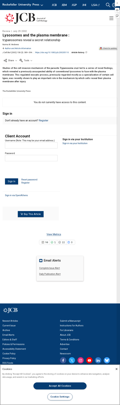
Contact (64, 349)
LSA (94, 5)
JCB (54, 5)
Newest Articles (10, 320)
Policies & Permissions (13, 344)
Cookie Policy (8, 353)
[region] (60, 384)
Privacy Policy (9, 358)
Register (43, 120)
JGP (74, 5)
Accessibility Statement (14, 349)
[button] (108, 5)
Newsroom (65, 353)
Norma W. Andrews (10, 44)
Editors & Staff (9, 339)
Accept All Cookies (60, 386)
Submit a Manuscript (70, 320)
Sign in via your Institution (75, 143)
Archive (6, 330)
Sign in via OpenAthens (16, 195)
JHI (84, 5)
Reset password (29, 179)
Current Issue (9, 325)
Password (10, 153)
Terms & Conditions (69, 339)
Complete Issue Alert (49, 268)
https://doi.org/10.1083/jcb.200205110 (52, 52)
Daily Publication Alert (50, 274)
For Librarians (66, 330)
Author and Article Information (16, 48)
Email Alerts (8, 335)
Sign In (11, 181)
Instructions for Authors (71, 325)
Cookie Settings (60, 396)
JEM (64, 5)
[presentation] (28, 171)
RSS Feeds (7, 363)
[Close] (116, 369)
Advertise (65, 344)
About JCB (65, 335)
